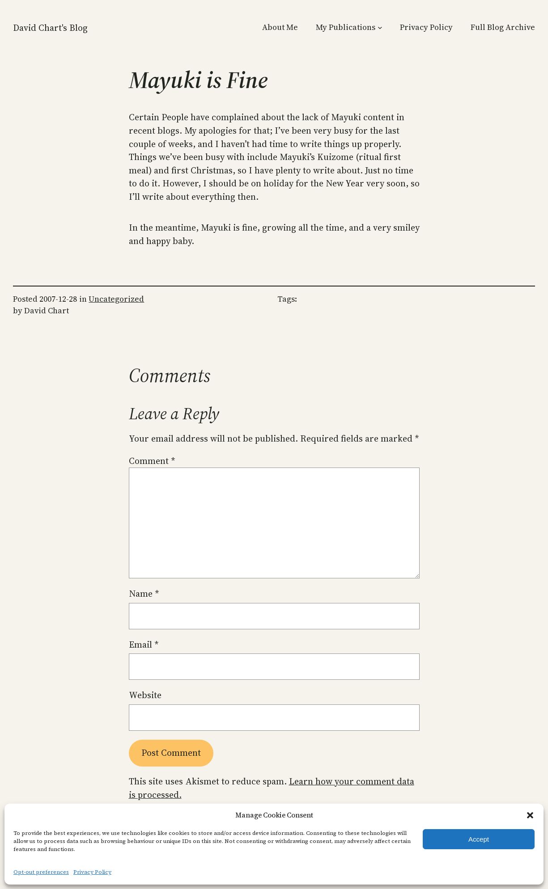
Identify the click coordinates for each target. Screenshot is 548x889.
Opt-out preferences (41, 872)
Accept (478, 839)
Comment (152, 461)
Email (143, 645)
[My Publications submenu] (380, 27)
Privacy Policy (92, 872)
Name (144, 594)
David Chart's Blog (50, 28)
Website (145, 695)
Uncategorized (116, 299)
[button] (530, 815)
